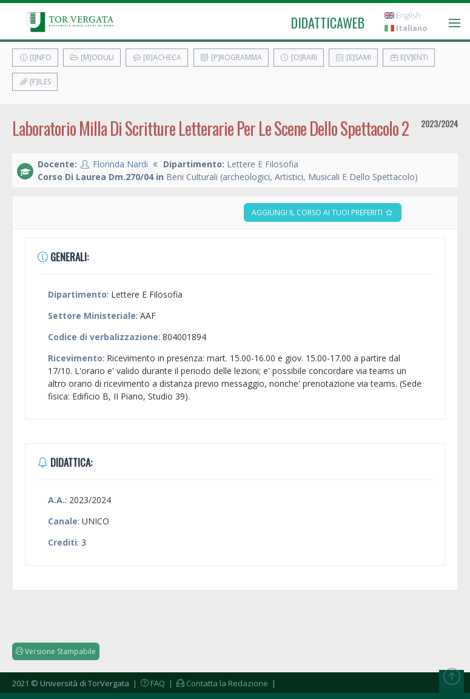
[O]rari (298, 57)
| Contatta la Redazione (217, 683)
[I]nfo (35, 57)
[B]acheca (156, 57)
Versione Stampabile (56, 651)
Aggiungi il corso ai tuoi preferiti (323, 212)
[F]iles (35, 81)
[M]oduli (92, 57)
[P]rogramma (231, 57)
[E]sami (353, 57)
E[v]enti (408, 57)
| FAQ (148, 683)
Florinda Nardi (120, 164)
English (402, 15)
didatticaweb (327, 22)
